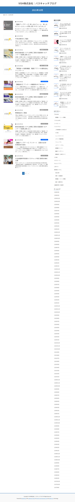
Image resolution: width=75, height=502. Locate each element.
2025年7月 (56, 210)
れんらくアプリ (57, 163)
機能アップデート (59, 151)
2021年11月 (57, 346)
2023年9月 (56, 278)
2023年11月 (57, 272)
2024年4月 (56, 257)
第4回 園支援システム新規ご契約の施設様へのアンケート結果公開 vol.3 (31, 54)
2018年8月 (56, 466)
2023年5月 (56, 290)
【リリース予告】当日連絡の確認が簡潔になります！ (65, 33)
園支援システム (44, 49)
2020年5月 (56, 401)
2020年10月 (57, 386)
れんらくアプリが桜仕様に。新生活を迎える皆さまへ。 (65, 41)
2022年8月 (56, 318)
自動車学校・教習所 (59, 185)
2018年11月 (57, 456)
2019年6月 (56, 435)
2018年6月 (56, 472)
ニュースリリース (59, 136)
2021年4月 (56, 367)
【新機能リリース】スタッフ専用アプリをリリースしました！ (65, 103)
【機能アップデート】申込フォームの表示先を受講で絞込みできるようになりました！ (65, 59)
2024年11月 (57, 235)
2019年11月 (57, 420)
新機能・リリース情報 (60, 117)
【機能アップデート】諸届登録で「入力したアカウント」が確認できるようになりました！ (65, 77)
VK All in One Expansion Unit (42, 498)
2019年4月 (56, 441)
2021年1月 (56, 376)
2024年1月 (56, 266)
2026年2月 (56, 195)
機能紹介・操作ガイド (60, 154)
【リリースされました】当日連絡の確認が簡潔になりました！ (65, 25)
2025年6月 (56, 213)
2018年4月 (56, 478)
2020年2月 (56, 410)
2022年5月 (56, 327)
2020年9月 (56, 389)
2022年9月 (56, 315)
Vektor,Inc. (51, 498)
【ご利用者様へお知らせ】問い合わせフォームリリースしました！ (65, 86)
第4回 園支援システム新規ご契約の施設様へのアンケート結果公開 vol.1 (31, 128)
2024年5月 (56, 253)
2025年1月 (56, 229)
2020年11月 (57, 383)
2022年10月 (57, 312)
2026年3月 (56, 192)
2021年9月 (56, 352)
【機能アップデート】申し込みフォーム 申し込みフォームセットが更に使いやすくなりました (31, 25)
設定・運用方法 (58, 182)
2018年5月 (56, 475)
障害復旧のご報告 (21, 113)
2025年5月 (56, 216)
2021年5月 (56, 364)
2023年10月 (57, 275)
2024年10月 (57, 238)
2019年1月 (56, 450)
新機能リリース (58, 148)
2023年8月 (56, 281)
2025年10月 (57, 201)
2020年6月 (56, 398)
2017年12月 (57, 481)
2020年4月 (56, 404)
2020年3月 (56, 407)
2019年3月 (56, 444)
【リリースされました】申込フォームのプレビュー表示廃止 (65, 50)
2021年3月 (56, 370)
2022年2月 (56, 336)
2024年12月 (57, 232)
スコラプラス (44, 21)
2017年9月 (56, 487)
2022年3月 (56, 333)
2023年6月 (56, 287)
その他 (56, 132)
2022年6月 (56, 324)
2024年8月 (56, 244)
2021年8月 (56, 355)
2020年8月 (56, 392)
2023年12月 (57, 269)
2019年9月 (56, 426)
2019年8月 (56, 429)
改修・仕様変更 (44, 65)
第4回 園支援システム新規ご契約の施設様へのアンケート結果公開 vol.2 (31, 98)
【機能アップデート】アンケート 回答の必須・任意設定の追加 (31, 144)
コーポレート (44, 123)
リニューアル (58, 142)
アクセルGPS (57, 120)
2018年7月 (56, 469)
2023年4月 (56, 293)
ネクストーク (57, 160)
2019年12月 (57, 416)
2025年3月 (56, 223)
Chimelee (45, 35)
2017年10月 (57, 484)
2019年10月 (57, 423)
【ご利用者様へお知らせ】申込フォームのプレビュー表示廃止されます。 (65, 68)
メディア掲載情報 (59, 139)
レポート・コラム (59, 145)
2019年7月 (56, 432)
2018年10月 (57, 459)
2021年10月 (57, 349)
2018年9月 (56, 463)
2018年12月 (57, 453)
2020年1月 (56, 413)
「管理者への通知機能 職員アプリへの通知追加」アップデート (31, 69)
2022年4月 (56, 330)
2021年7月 (56, 358)
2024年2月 (56, 263)
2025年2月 (56, 226)
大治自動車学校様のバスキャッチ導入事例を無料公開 (31, 159)
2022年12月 (57, 306)
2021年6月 (56, 361)
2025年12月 (57, 198)
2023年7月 (56, 284)
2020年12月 (57, 379)
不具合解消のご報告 (21, 39)
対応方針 (57, 172)
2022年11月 (57, 309)
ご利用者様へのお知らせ (61, 129)
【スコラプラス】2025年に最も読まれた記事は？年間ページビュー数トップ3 (65, 95)
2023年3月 (56, 296)
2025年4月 (56, 220)
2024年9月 (56, 241)
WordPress (24, 498)
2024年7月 (56, 247)
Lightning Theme (31, 498)
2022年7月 (56, 321)
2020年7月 (56, 395)
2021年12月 (57, 343)
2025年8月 (56, 207)
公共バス (56, 166)
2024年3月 (56, 260)
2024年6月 (56, 250)
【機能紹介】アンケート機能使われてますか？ (30, 84)
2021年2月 (56, 373)
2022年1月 (56, 340)
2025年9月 (56, 204)
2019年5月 (56, 438)
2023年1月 (56, 303)
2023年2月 (56, 300)
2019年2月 (56, 447)
